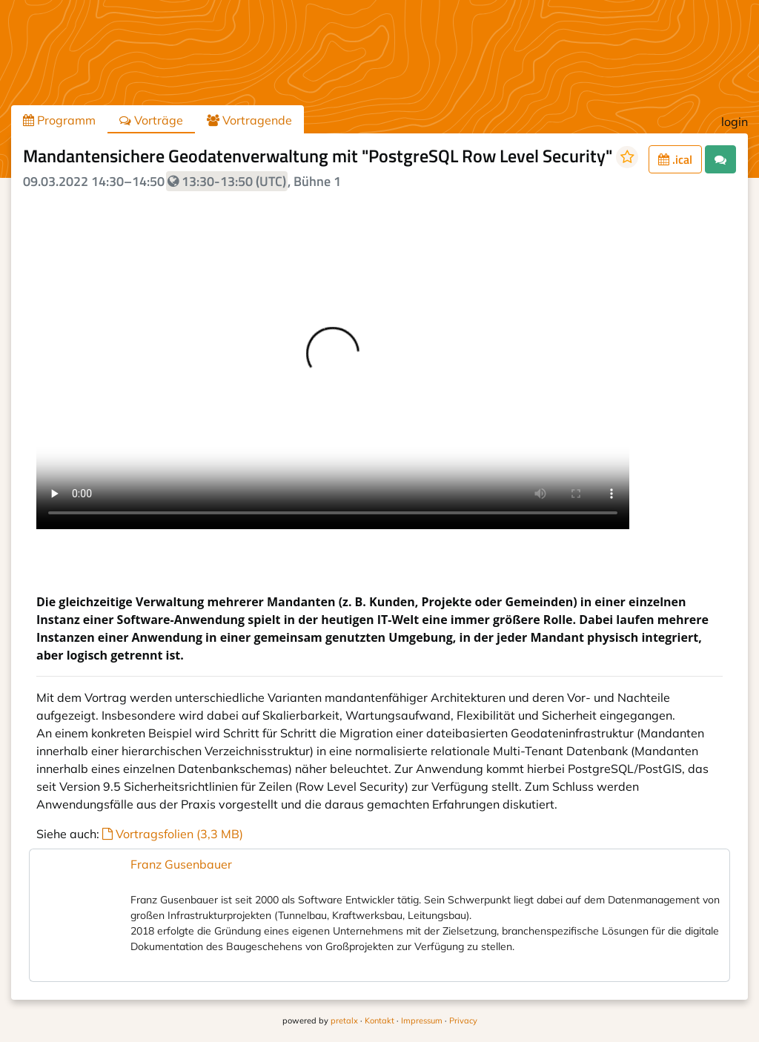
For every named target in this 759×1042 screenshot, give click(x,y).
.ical (675, 159)
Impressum (422, 1020)
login (734, 121)
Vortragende (249, 120)
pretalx (344, 1020)
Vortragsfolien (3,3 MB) (172, 833)
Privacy (463, 1020)
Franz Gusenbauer (181, 864)
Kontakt (379, 1020)
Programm (59, 120)
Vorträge (151, 120)
